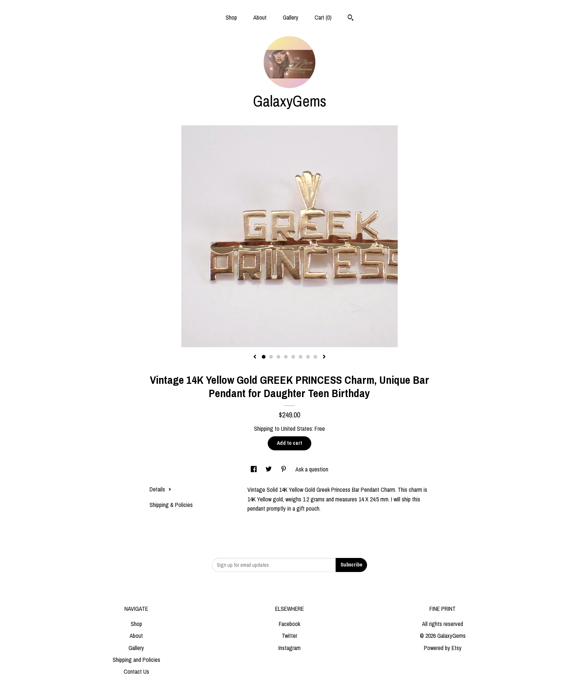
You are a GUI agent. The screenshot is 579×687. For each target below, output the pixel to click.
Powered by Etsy (443, 648)
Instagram (289, 648)
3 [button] (278, 357)
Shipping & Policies (171, 505)
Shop (231, 17)
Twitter (289, 636)
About (260, 17)
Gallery (290, 17)
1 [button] (263, 357)
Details (160, 489)
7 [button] (308, 357)
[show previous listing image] (255, 357)
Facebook (289, 624)
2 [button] (271, 357)
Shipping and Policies (136, 660)
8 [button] (315, 357)
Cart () (323, 17)
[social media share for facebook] (254, 469)
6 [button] (300, 357)
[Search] (350, 18)
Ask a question (311, 469)
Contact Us (136, 671)
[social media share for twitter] (269, 469)
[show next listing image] (324, 357)
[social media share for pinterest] (284, 469)
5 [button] (293, 357)
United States (296, 428)
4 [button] (286, 357)
